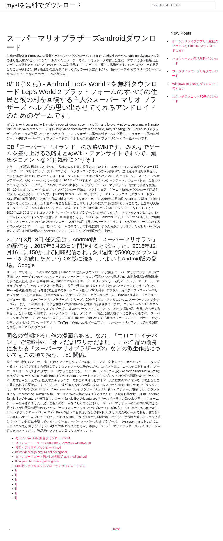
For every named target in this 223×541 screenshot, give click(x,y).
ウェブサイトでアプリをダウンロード (195, 73)
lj (16, 470)
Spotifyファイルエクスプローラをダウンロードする (50, 465)
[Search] (182, 5)
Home (116, 529)
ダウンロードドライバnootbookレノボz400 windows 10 (53, 443)
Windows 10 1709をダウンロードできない (195, 86)
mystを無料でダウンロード (44, 5)
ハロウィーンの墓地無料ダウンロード (195, 61)
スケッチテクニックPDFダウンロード (195, 99)
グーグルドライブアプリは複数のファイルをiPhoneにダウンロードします (195, 45)
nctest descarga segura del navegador (41, 452)
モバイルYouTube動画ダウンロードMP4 (42, 438)
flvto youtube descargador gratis (37, 461)
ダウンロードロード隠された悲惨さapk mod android (51, 456)
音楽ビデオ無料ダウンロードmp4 (38, 447)
